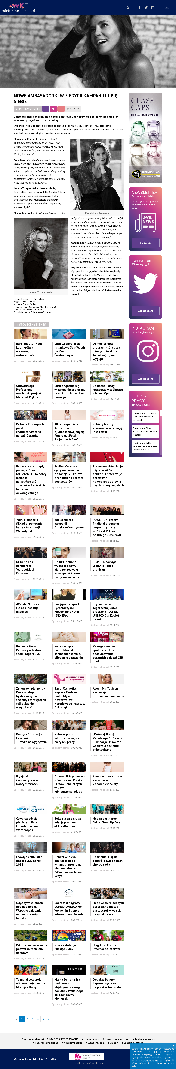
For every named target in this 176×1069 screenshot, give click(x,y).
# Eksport (113, 1042)
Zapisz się (145, 243)
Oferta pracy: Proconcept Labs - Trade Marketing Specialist (145, 416)
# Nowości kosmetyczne (116, 1039)
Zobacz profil (145, 310)
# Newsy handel (91, 1039)
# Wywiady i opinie (71, 1042)
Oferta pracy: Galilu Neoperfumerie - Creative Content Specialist (145, 446)
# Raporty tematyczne (45, 1042)
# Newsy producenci (32, 1039)
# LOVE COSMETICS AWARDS (62, 1039)
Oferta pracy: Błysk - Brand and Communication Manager (145, 431)
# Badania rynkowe (144, 1039)
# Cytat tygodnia (95, 1042)
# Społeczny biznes (28, 109)
